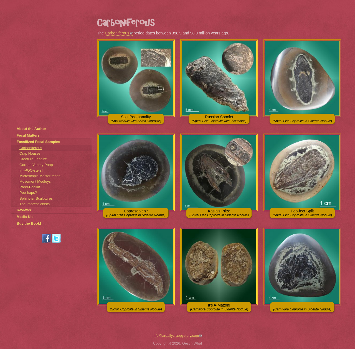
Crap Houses (29, 153)
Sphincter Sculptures (36, 198)
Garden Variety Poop (36, 165)
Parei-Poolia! (29, 187)
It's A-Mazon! (219, 307)
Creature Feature (33, 159)
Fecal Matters (28, 135)
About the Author (31, 129)
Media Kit (25, 217)
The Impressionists (34, 204)
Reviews (24, 210)
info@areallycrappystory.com (177, 335)
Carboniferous (119, 33)
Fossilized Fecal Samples (38, 142)
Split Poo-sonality (136, 119)
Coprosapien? (136, 213)
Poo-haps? (28, 192)
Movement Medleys (35, 181)
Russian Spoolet (219, 119)
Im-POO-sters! (31, 170)
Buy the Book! (29, 223)
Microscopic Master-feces (39, 176)
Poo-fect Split (302, 213)
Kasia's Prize (219, 213)
